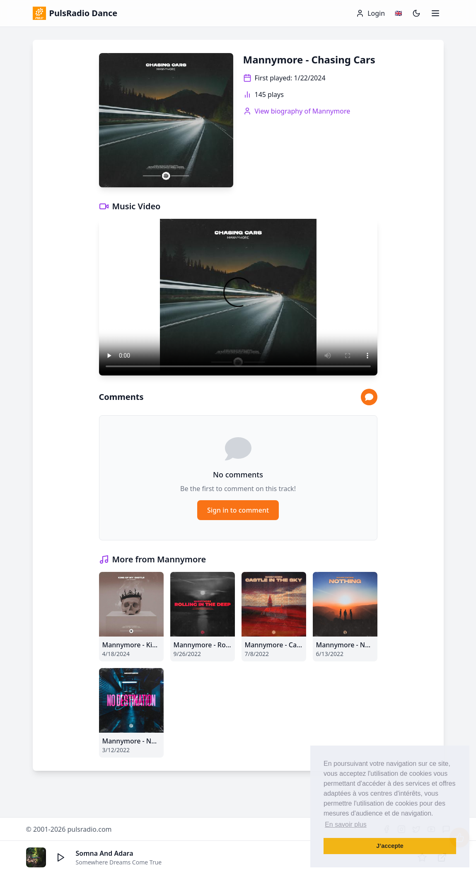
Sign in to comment (238, 510)
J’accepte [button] (390, 846)
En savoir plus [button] (346, 824)
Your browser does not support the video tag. (238, 297)
